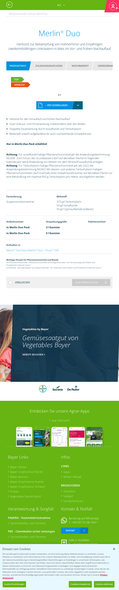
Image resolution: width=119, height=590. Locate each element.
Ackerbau (69, 491)
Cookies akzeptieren (80, 584)
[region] (59, 567)
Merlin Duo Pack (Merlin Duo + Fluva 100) (32, 250)
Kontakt (70, 530)
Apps (66, 472)
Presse (14, 491)
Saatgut (68, 496)
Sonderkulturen (73, 501)
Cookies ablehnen (104, 584)
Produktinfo (17, 65)
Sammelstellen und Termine (28, 523)
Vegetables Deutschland (25, 496)
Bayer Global (18, 467)
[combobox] (59, 105)
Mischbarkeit (80, 65)
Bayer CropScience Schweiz (27, 486)
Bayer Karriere (19, 477)
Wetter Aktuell (72, 477)
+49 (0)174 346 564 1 (85, 522)
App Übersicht (61, 420)
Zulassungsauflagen (48, 65)
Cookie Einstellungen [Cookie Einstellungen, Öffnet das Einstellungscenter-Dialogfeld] (14, 584)
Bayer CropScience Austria (27, 482)
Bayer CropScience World (26, 472)
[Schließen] (114, 549)
